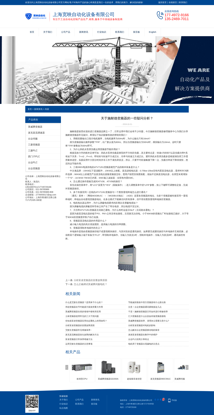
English (152, 32)
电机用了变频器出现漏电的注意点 (143, 344)
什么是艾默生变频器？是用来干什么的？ (84, 302)
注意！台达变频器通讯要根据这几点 (145, 307)
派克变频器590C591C (160, 379)
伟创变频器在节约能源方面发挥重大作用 (84, 307)
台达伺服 (33, 138)
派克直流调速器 (36, 132)
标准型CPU (82, 379)
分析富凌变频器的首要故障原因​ (90, 280)
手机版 (174, 400)
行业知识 (101, 32)
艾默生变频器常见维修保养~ (78, 330)
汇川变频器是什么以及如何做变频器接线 (147, 316)
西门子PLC (34, 156)
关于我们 (47, 32)
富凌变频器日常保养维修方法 (78, 339)
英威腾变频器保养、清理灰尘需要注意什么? (148, 321)
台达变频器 (34, 168)
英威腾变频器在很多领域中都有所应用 (83, 311)
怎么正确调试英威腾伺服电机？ (90, 284)
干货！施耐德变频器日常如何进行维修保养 (148, 311)
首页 (32, 32)
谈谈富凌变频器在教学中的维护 (142, 334)
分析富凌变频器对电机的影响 (141, 325)
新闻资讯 (83, 32)
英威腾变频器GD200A (108, 379)
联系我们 (183, 2)
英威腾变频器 (35, 126)
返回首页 (162, 2)
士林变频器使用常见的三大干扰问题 (82, 316)
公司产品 (65, 32)
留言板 (136, 32)
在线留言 (173, 2)
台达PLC (32, 162)
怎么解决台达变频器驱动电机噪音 (143, 330)
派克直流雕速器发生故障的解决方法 (82, 334)
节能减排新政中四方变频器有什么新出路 (147, 302)
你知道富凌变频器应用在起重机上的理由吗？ (86, 321)
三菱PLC (32, 150)
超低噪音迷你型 (134, 379)
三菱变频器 (34, 144)
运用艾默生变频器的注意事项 (78, 344)
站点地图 (63, 408)
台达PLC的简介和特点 (138, 339)
